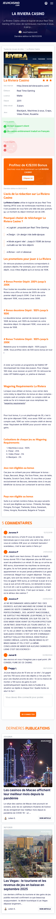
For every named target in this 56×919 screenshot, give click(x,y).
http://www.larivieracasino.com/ (33, 86)
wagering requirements (14, 403)
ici (5, 212)
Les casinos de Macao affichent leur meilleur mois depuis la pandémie (27, 794)
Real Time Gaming (26, 90)
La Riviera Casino (33, 49)
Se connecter (28, 714)
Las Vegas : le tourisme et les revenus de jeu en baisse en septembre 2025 (25, 885)
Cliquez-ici (28, 178)
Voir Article (45, 818)
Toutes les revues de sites (14, 49)
